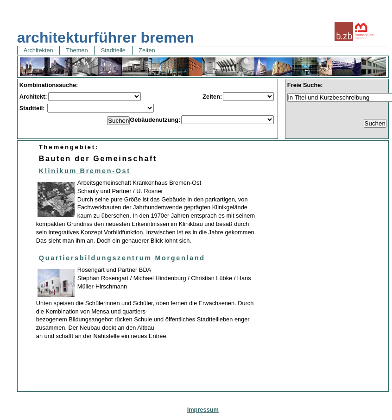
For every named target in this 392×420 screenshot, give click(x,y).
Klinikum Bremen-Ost (85, 171)
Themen (76, 50)
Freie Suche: (305, 84)
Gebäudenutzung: (155, 119)
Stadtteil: (32, 108)
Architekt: (33, 96)
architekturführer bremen (105, 37)
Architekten (38, 50)
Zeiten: (212, 96)
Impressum (203, 409)
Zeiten (147, 50)
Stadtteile (113, 50)
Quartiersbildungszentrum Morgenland (122, 258)
